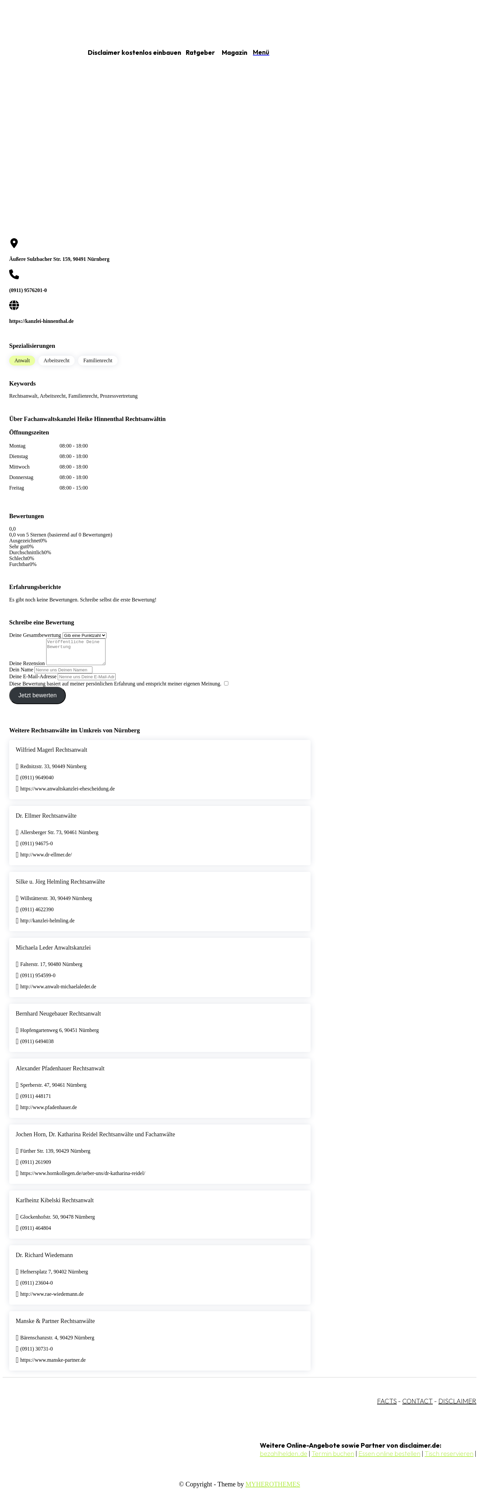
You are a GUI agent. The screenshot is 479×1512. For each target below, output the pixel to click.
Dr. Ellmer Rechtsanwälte (46, 820)
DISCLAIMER (457, 1406)
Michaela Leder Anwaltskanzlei (53, 952)
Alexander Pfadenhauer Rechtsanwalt (60, 1073)
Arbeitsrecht (56, 360)
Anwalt (22, 360)
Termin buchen (333, 1458)
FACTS (387, 1406)
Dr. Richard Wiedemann (44, 1260)
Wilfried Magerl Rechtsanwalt (51, 754)
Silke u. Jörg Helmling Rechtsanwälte (60, 886)
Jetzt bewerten (37, 700)
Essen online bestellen (389, 1458)
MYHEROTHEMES (272, 1489)
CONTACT (417, 1406)
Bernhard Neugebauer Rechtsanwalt (58, 1018)
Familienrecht (97, 360)
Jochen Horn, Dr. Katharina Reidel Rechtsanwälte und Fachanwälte (95, 1139)
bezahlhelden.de (283, 1458)
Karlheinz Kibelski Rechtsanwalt (55, 1205)
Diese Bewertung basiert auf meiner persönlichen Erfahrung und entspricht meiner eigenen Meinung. (115, 688)
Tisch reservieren (449, 1458)
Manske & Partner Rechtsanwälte (55, 1326)
